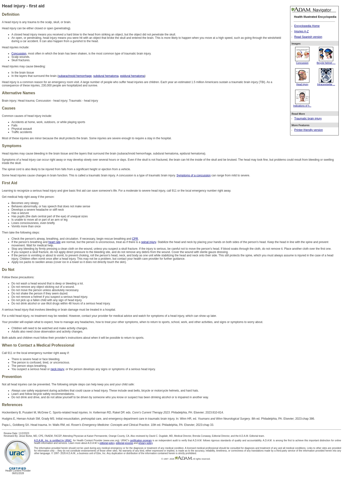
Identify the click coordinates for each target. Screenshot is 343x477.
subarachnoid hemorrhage (75, 76)
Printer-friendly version (308, 130)
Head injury (302, 83)
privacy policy (145, 443)
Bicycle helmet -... (326, 61)
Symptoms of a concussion (194, 175)
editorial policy (107, 443)
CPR (135, 238)
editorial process (124, 443)
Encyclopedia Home (307, 26)
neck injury (57, 369)
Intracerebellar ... (326, 83)
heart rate (54, 242)
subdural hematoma (106, 76)
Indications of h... (302, 104)
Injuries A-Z (301, 31)
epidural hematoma (132, 76)
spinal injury (148, 242)
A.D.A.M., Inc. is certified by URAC (52, 440)
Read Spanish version (308, 37)
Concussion (302, 61)
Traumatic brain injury (308, 118)
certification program (141, 440)
